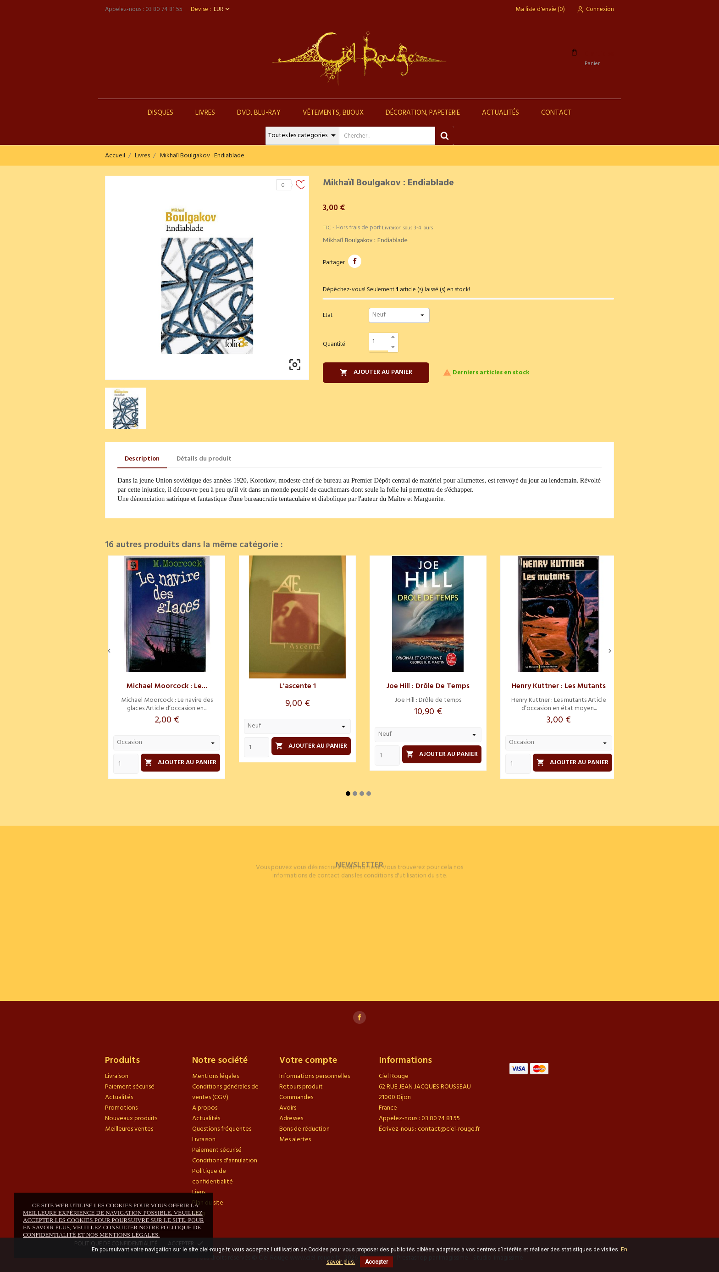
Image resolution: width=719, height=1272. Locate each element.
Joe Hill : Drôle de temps (428, 686)
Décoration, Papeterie (423, 112)
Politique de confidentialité (212, 1176)
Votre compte (308, 1060)
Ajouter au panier (376, 372)
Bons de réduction (304, 1129)
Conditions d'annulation (224, 1160)
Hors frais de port (359, 228)
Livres (205, 112)
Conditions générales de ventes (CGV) (225, 1092)
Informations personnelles (314, 1076)
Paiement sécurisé (130, 1087)
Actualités (500, 112)
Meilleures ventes (129, 1129)
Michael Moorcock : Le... (167, 686)
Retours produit (301, 1087)
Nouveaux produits (131, 1118)
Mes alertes (295, 1139)
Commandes (296, 1097)
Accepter (376, 1262)
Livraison (116, 1076)
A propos (204, 1108)
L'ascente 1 (297, 686)
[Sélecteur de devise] (223, 9)
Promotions (121, 1108)
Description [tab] (142, 459)
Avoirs (287, 1108)
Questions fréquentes (221, 1129)
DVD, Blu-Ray (259, 112)
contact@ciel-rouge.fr (449, 1129)
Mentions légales (215, 1076)
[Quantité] (378, 342)
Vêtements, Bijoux (333, 112)
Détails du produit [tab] (204, 459)
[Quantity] (125, 764)
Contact (556, 112)
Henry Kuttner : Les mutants (559, 686)
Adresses (291, 1118)
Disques (160, 112)
